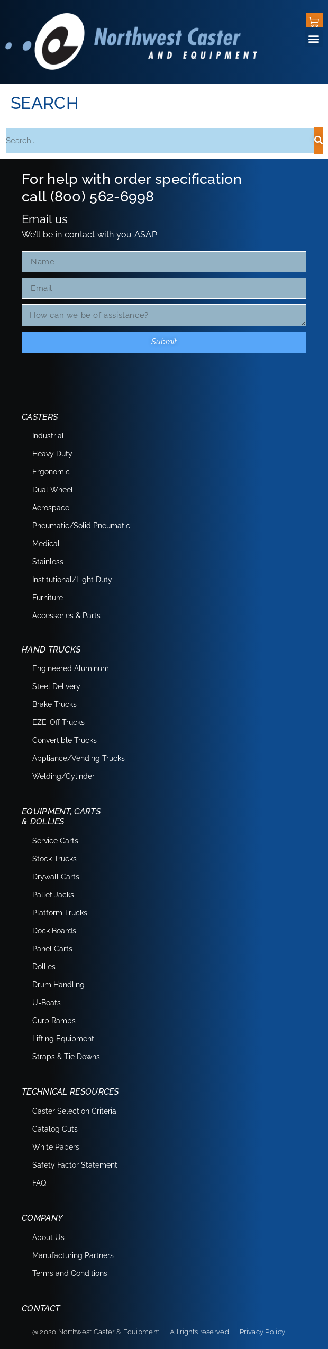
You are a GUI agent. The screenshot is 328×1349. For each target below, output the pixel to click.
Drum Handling (58, 984)
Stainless (47, 561)
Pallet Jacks (53, 895)
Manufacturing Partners (73, 1255)
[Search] (318, 140)
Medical (46, 543)
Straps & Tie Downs (66, 1056)
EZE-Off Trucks (58, 722)
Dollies (44, 966)
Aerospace (50, 507)
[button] (314, 38)
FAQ (39, 1183)
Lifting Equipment (63, 1038)
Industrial (48, 436)
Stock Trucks (54, 859)
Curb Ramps (54, 1020)
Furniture (47, 597)
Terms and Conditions (69, 1273)
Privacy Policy (262, 1332)
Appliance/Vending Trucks (78, 758)
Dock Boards (54, 930)
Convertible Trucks (64, 740)
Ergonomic (51, 471)
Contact (41, 1309)
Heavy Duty (52, 453)
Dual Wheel (52, 489)
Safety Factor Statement (74, 1165)
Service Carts (55, 841)
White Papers (55, 1147)
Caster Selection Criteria (74, 1111)
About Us (48, 1237)
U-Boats (46, 1002)
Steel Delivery (56, 686)
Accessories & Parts (66, 615)
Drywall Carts (55, 877)
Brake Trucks (54, 704)
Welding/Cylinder (63, 776)
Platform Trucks (59, 912)
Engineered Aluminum (70, 668)
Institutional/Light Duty (72, 579)
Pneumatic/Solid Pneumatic (81, 525)
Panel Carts (52, 948)
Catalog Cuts (55, 1129)
